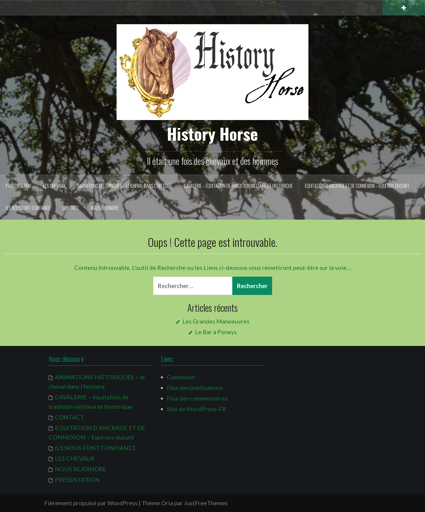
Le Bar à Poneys (216, 331)
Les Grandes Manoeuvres (215, 321)
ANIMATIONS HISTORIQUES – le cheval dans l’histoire (124, 185)
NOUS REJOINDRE (105, 207)
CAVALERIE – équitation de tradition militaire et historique (238, 185)
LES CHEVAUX (54, 185)
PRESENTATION (18, 185)
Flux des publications (195, 387)
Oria (167, 502)
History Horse (212, 133)
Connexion (181, 376)
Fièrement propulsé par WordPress (91, 502)
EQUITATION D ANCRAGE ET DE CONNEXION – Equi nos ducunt (357, 185)
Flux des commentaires (197, 398)
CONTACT (71, 207)
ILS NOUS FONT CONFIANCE (28, 207)
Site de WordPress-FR (196, 408)
